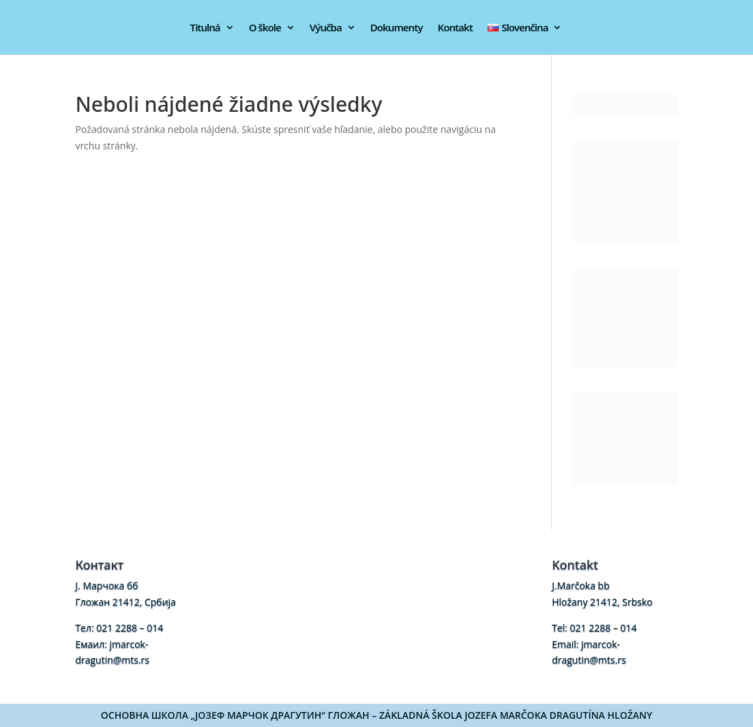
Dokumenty (396, 28)
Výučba (326, 28)
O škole (265, 28)
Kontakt (454, 28)
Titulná (205, 28)
